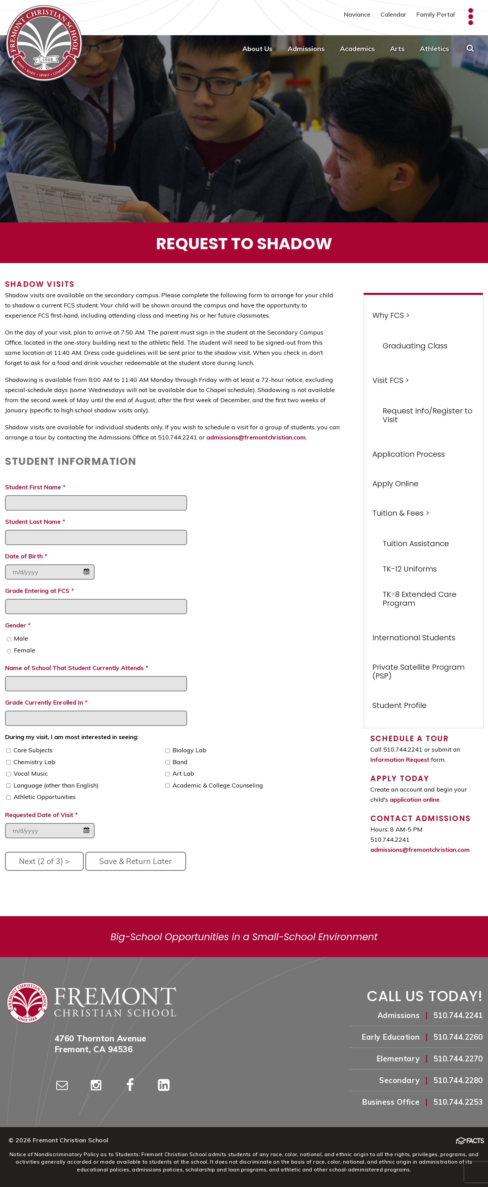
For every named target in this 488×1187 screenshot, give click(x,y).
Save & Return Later (135, 861)
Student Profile (399, 705)
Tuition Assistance (416, 543)
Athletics (434, 48)
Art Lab (183, 773)
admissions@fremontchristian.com (256, 437)
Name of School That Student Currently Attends (76, 668)
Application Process (408, 454)
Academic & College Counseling (217, 785)
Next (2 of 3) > (44, 861)
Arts (397, 48)
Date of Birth (26, 556)
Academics (357, 48)
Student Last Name (35, 521)
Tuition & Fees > (400, 513)
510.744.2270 (458, 1058)
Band (179, 762)
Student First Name (35, 487)
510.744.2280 (458, 1080)
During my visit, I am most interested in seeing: (71, 737)
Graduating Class (415, 346)
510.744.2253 (458, 1102)
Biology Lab (189, 750)
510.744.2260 (458, 1037)
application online (415, 799)
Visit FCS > (390, 380)
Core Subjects (33, 750)
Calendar (393, 14)
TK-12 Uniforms (410, 569)
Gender (17, 625)
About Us (257, 48)
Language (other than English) (56, 785)
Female (24, 650)
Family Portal (435, 14)
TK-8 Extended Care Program (419, 598)
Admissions (306, 48)
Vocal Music (31, 773)
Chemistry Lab (34, 762)
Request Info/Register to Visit (427, 415)
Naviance (357, 14)
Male (21, 638)
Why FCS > (391, 315)
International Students (413, 637)
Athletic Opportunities (45, 797)
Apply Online (395, 483)
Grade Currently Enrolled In (46, 702)
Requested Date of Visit (41, 815)
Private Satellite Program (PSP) (418, 671)
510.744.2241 (458, 1015)
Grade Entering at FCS (39, 591)
